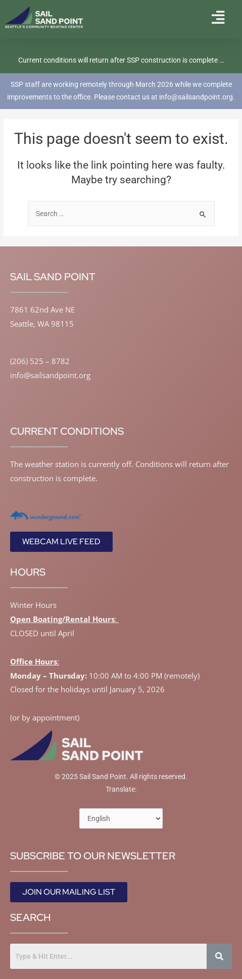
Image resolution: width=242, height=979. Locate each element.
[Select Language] (121, 818)
